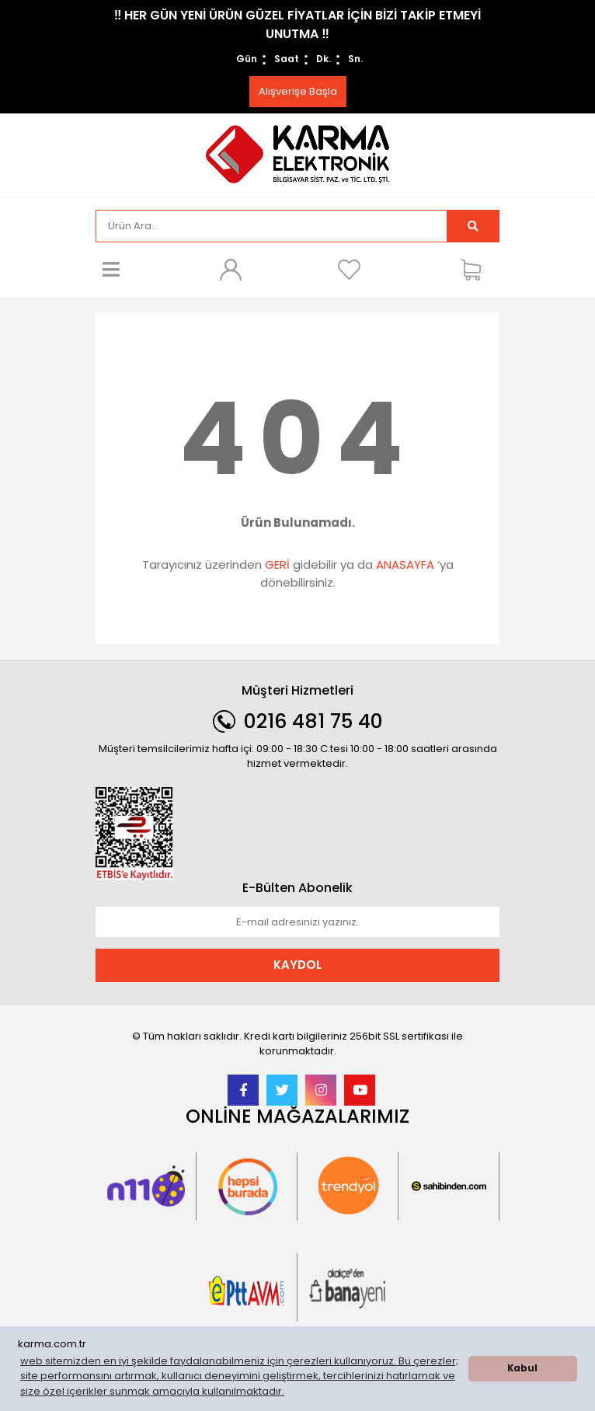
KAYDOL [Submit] (297, 964)
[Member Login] (229, 269)
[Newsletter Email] (297, 922)
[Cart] (476, 269)
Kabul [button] (522, 1368)
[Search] (271, 226)
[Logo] (297, 153)
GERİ (277, 564)
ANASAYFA (405, 564)
